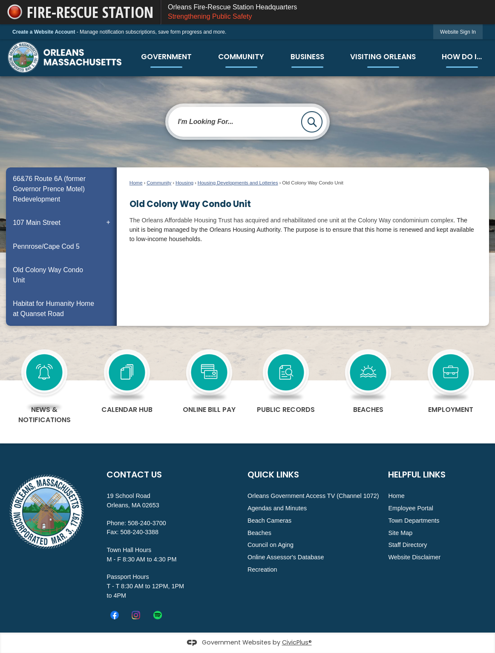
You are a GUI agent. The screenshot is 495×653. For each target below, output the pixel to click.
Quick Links (273, 474)
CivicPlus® (297, 642)
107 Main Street (36, 222)
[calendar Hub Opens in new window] (127, 379)
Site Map (400, 532)
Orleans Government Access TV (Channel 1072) (313, 495)
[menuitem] (166, 57)
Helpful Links (417, 474)
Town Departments (413, 520)
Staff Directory (407, 544)
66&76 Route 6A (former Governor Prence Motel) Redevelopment (49, 189)
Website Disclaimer (414, 557)
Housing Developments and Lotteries (238, 182)
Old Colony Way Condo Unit (48, 275)
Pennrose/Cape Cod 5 (46, 246)
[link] (458, 31)
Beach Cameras (269, 520)
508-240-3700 (147, 523)
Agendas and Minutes (277, 508)
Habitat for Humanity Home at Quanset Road (53, 308)
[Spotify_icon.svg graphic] (157, 615)
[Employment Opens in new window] (450, 379)
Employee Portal (410, 508)
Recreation (262, 569)
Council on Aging (271, 544)
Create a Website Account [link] (43, 32)
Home (136, 182)
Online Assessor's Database (286, 557)
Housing (184, 182)
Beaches (259, 532)
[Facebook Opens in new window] (114, 615)
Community (159, 182)
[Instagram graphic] (136, 615)
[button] (311, 121)
